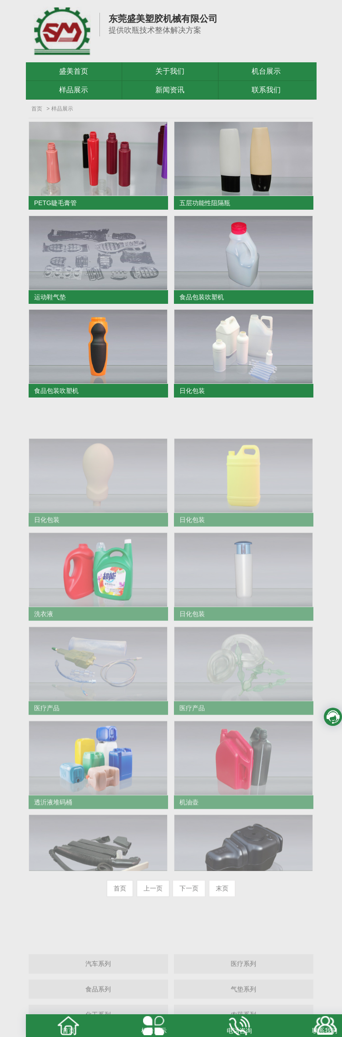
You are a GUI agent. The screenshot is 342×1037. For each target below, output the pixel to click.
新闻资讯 (169, 90)
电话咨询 (239, 1030)
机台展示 (266, 71)
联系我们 (266, 90)
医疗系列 (243, 995)
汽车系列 (98, 995)
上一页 (153, 888)
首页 (36, 109)
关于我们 (169, 71)
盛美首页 (73, 71)
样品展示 (73, 90)
